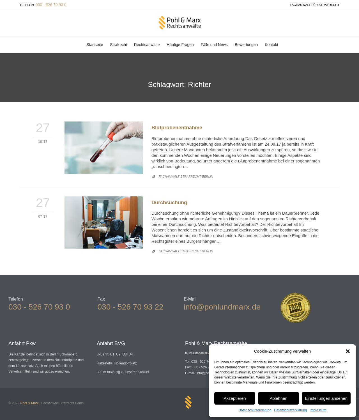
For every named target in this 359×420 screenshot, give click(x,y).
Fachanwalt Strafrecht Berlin (186, 176)
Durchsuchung (169, 202)
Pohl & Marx (29, 403)
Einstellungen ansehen (326, 398)
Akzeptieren (235, 398)
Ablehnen (278, 398)
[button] (348, 351)
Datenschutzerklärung (255, 410)
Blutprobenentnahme (176, 127)
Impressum (318, 410)
